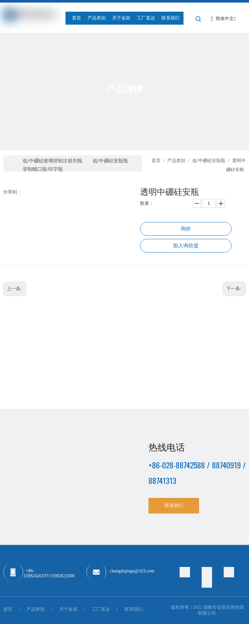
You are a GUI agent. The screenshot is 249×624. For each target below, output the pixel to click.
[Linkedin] (229, 572)
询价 (186, 228)
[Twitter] (185, 572)
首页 (7, 609)
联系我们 (174, 505)
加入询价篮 (186, 245)
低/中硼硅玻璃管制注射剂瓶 (52, 160)
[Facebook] (207, 572)
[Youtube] (207, 582)
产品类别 (36, 609)
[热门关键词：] (198, 19)
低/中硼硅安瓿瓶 (110, 160)
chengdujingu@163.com (132, 571)
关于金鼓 (68, 609)
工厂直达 (101, 609)
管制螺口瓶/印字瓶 (43, 169)
